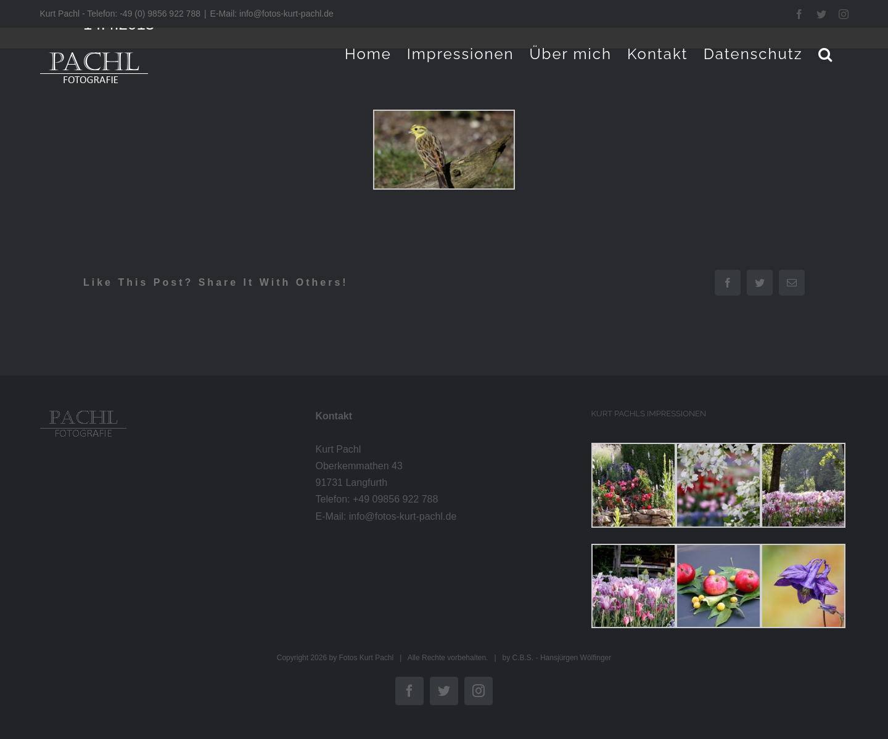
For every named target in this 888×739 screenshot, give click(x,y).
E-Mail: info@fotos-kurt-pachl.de (272, 13)
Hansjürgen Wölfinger (575, 657)
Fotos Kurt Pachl (366, 657)
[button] (825, 54)
